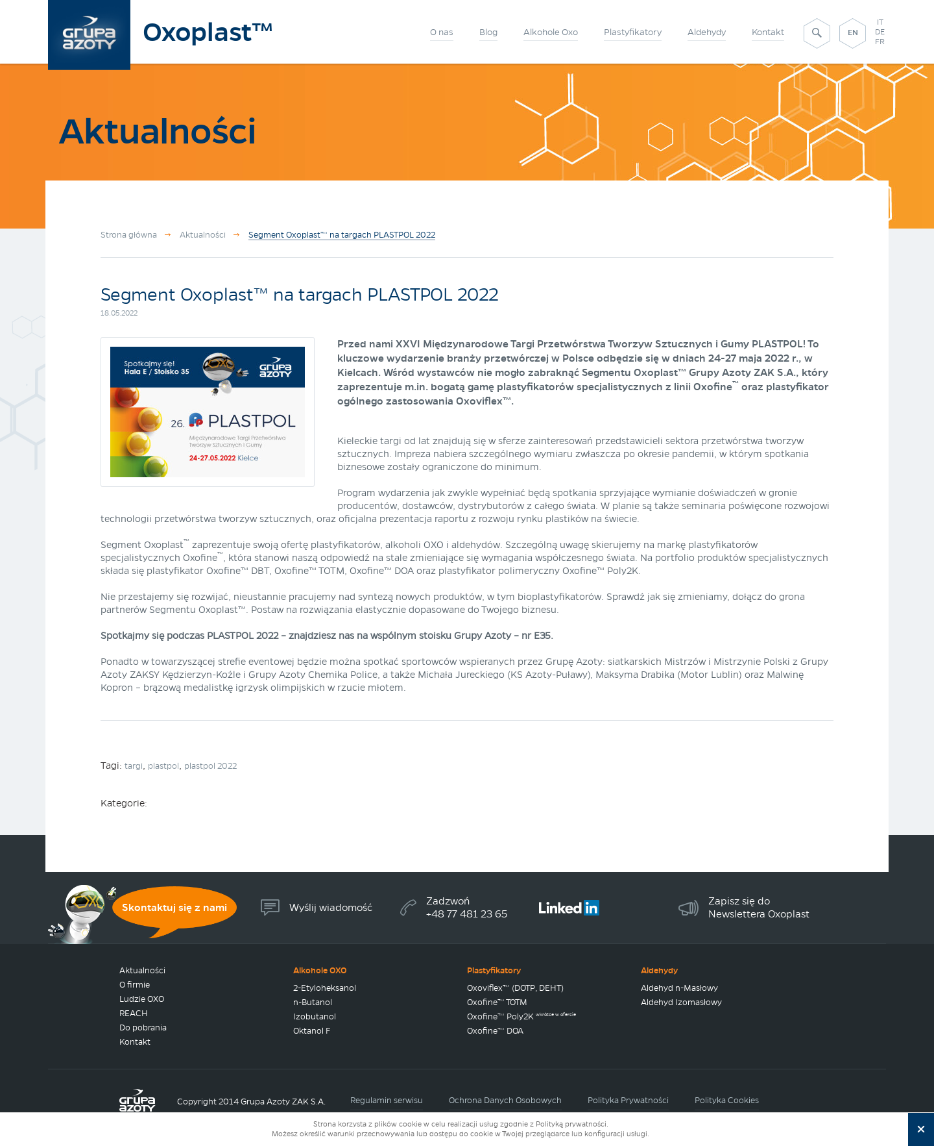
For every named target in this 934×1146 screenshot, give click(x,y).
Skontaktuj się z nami (174, 907)
